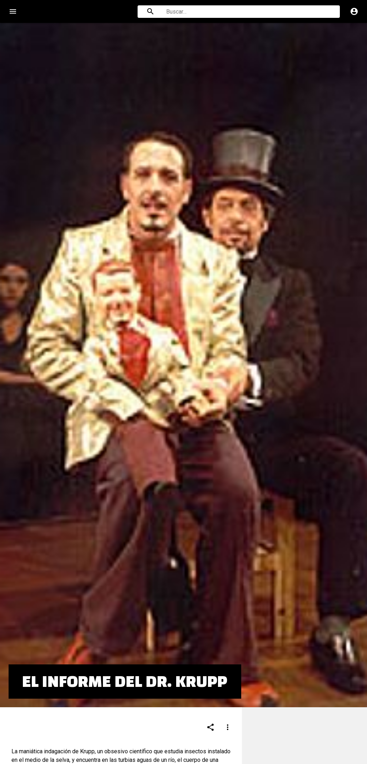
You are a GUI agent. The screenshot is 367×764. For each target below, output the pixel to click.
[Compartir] (210, 689)
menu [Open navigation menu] (13, 11)
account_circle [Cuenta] (354, 11)
